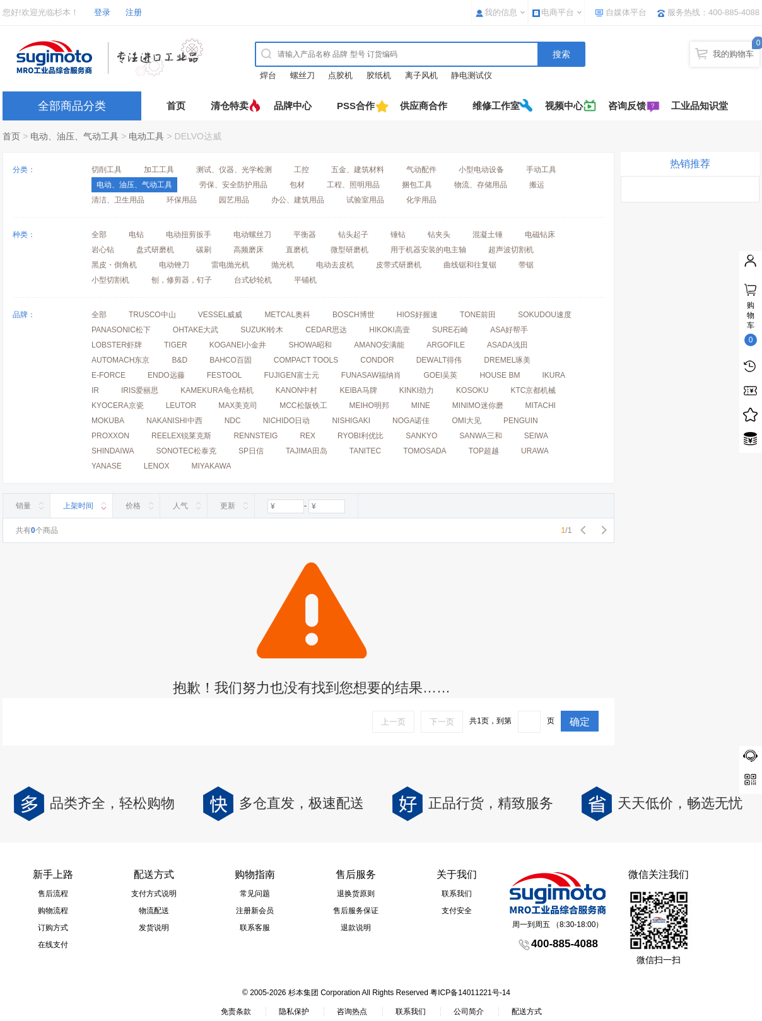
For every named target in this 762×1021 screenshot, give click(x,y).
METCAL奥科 (287, 314)
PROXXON (110, 435)
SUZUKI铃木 (261, 329)
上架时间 (78, 505)
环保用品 (182, 199)
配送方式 (527, 1011)
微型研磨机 (349, 249)
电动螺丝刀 (252, 234)
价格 (133, 505)
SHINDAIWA (112, 450)
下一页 (442, 721)
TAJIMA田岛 (306, 450)
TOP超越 (484, 450)
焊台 (268, 75)
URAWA (535, 450)
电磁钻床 (540, 234)
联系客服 (255, 927)
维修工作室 (496, 105)
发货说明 (154, 927)
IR (95, 390)
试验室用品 (365, 199)
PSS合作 (356, 105)
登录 (102, 12)
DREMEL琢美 (507, 360)
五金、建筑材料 (357, 169)
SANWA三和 (480, 435)
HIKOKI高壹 (389, 329)
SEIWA (536, 435)
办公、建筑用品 (297, 199)
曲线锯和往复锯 (469, 264)
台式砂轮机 (253, 280)
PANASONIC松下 (121, 329)
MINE (420, 405)
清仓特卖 (230, 105)
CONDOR (377, 360)
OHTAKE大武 (195, 329)
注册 (134, 12)
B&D (179, 360)
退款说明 (356, 927)
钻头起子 (353, 234)
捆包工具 (417, 184)
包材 (297, 184)
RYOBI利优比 (360, 435)
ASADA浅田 (507, 345)
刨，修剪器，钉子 (181, 280)
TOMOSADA (424, 450)
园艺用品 (234, 199)
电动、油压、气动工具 (74, 136)
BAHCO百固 (230, 360)
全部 (99, 234)
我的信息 (501, 12)
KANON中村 (297, 390)
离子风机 (421, 75)
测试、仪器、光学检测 (234, 169)
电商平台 (557, 12)
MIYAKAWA (211, 466)
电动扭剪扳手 (188, 234)
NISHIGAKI (351, 420)
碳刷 (203, 249)
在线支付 (53, 944)
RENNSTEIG (255, 435)
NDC (233, 420)
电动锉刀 (174, 264)
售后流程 (53, 893)
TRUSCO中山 (152, 314)
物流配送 (154, 910)
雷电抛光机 (230, 264)
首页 (176, 105)
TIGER (175, 345)
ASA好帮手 (509, 329)
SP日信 (251, 450)
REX (307, 435)
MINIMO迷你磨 (477, 405)
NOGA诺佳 (411, 420)
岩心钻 (102, 249)
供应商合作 (423, 105)
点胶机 (340, 75)
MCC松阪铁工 (303, 405)
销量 (23, 505)
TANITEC (365, 450)
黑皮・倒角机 (114, 264)
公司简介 (469, 1011)
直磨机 (297, 249)
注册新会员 (255, 910)
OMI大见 (466, 420)
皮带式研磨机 (398, 264)
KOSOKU (472, 390)
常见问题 (255, 893)
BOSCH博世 (353, 314)
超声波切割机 (511, 249)
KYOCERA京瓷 (117, 405)
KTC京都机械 (533, 390)
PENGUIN (520, 420)
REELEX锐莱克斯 (181, 435)
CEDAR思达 (326, 329)
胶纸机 (378, 75)
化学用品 (421, 199)
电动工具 (146, 136)
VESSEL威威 (220, 314)
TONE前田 (478, 314)
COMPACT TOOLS (306, 360)
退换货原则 (356, 893)
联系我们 (457, 893)
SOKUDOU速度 (545, 314)
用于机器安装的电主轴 (428, 249)
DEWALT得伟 (439, 360)
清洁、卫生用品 (117, 199)
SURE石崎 (450, 329)
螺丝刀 (302, 75)
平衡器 (304, 234)
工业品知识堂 (699, 105)
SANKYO (421, 435)
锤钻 (398, 234)
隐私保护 (294, 1011)
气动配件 (421, 169)
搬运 (536, 184)
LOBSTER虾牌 (116, 345)
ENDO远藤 (166, 375)
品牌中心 (293, 105)
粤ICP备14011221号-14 (470, 992)
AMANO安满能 (379, 345)
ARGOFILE (445, 345)
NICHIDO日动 (286, 420)
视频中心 (564, 105)
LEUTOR (181, 405)
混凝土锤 (487, 234)
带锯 (526, 264)
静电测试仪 (471, 75)
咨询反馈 (627, 105)
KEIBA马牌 (358, 390)
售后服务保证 (355, 910)
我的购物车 (733, 54)
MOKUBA (107, 420)
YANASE (106, 466)
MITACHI (540, 405)
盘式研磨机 (155, 249)
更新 (227, 505)
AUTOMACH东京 (120, 360)
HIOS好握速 (417, 314)
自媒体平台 (626, 12)
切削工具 (106, 169)
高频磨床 (248, 249)
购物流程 (53, 910)
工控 (301, 169)
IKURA (553, 375)
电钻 (136, 234)
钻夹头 (439, 234)
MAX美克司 (237, 405)
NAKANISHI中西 (174, 420)
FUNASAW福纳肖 (371, 375)
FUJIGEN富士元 (291, 375)
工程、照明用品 (353, 184)
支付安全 (457, 910)
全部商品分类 (72, 106)
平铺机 (305, 280)
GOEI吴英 (440, 375)
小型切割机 (110, 280)
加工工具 (159, 169)
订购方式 (53, 927)
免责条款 (236, 1011)
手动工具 (541, 169)
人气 (180, 505)
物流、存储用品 (480, 184)
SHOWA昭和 (310, 345)
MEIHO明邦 (369, 405)
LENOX (157, 466)
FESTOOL (224, 375)
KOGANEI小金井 (238, 345)
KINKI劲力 (416, 390)
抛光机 (282, 264)
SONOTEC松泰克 (186, 450)
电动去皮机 (335, 264)
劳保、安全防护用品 (233, 184)
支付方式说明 (154, 893)
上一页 (393, 721)
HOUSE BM (499, 375)
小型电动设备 (481, 169)
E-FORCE (108, 375)
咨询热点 (352, 1011)
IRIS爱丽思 (139, 390)
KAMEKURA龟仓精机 (216, 390)
